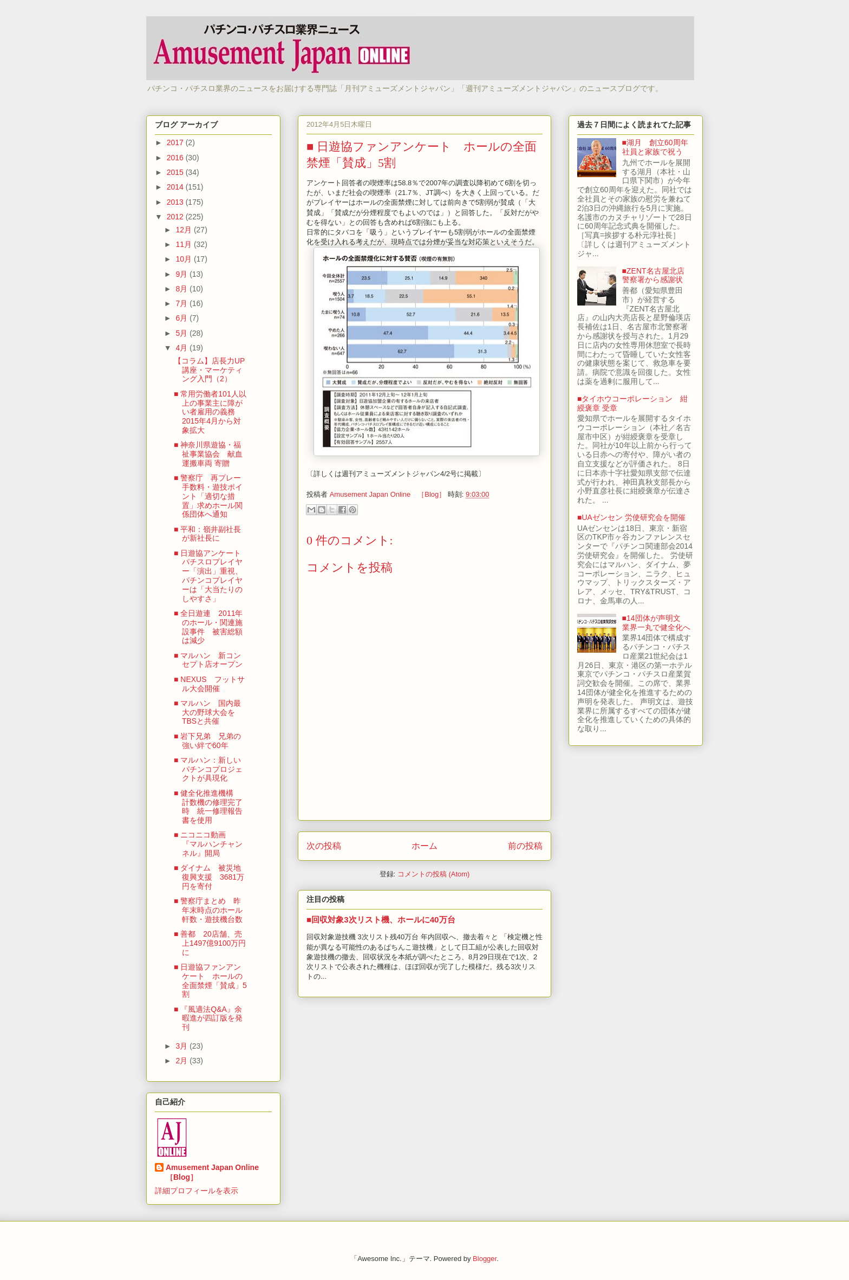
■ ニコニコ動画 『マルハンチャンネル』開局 (208, 843)
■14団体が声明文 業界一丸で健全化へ (656, 623)
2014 (176, 187)
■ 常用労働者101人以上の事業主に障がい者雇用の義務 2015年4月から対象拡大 (210, 411)
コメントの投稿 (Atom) (433, 874)
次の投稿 (323, 845)
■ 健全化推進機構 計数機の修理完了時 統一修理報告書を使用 (208, 806)
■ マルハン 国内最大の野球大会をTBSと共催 (207, 712)
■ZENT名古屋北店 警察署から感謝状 (657, 275)
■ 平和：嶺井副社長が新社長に (207, 534)
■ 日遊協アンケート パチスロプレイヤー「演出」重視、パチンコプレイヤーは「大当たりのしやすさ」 (211, 576)
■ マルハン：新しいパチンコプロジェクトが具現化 (208, 769)
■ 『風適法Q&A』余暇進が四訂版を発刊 (208, 1018)
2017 (176, 142)
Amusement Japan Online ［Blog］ (216, 1172)
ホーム (424, 845)
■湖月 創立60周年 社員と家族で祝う (659, 147)
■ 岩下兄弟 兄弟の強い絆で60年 (207, 741)
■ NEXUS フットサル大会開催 (209, 684)
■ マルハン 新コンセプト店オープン (208, 660)
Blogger (485, 1259)
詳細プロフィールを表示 (196, 1190)
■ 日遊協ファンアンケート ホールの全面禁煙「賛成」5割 (210, 980)
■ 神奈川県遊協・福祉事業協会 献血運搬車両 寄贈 (208, 453)
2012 (176, 216)
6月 (182, 318)
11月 (184, 244)
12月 (184, 229)
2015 (176, 172)
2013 (176, 202)
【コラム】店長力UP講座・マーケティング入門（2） (209, 370)
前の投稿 (525, 845)
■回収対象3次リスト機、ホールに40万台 (380, 919)
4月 (182, 347)
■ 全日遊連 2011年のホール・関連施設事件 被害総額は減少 (208, 627)
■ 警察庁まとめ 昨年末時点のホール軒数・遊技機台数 (208, 910)
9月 (182, 274)
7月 (182, 303)
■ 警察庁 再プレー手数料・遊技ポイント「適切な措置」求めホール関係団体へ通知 (208, 495)
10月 (184, 259)
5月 (182, 333)
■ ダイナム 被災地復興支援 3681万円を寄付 (209, 877)
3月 (182, 1046)
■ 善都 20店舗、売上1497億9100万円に (210, 943)
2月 (182, 1060)
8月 (182, 288)
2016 (176, 157)
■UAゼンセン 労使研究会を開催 (631, 517)
